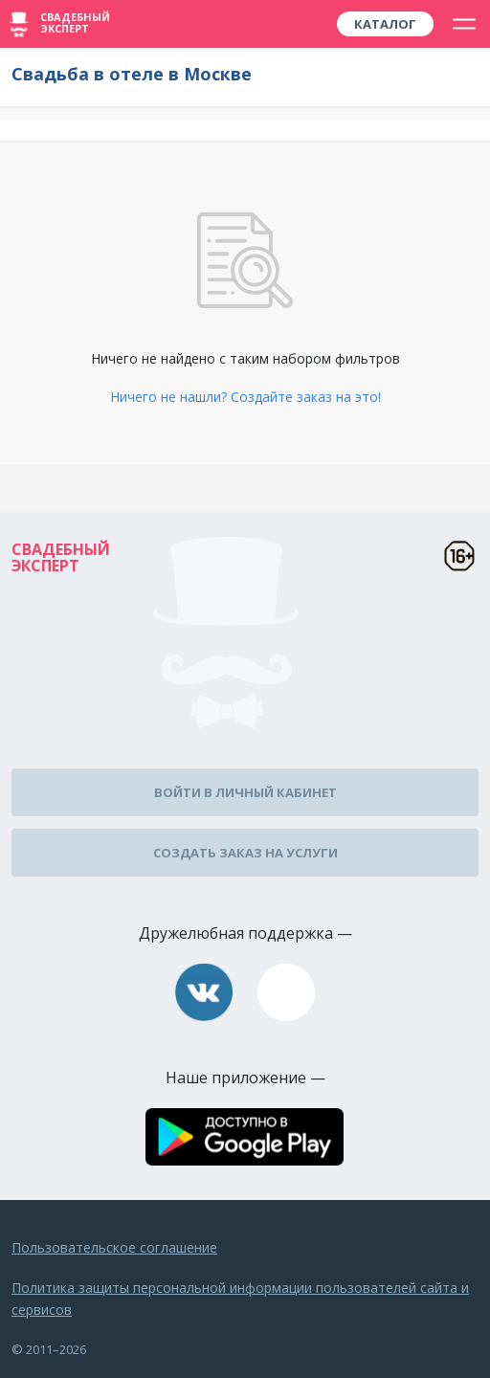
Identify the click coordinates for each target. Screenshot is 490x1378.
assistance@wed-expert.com (286, 992)
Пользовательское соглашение (114, 1247)
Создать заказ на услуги (245, 852)
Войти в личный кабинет (245, 792)
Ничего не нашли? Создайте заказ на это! (245, 397)
